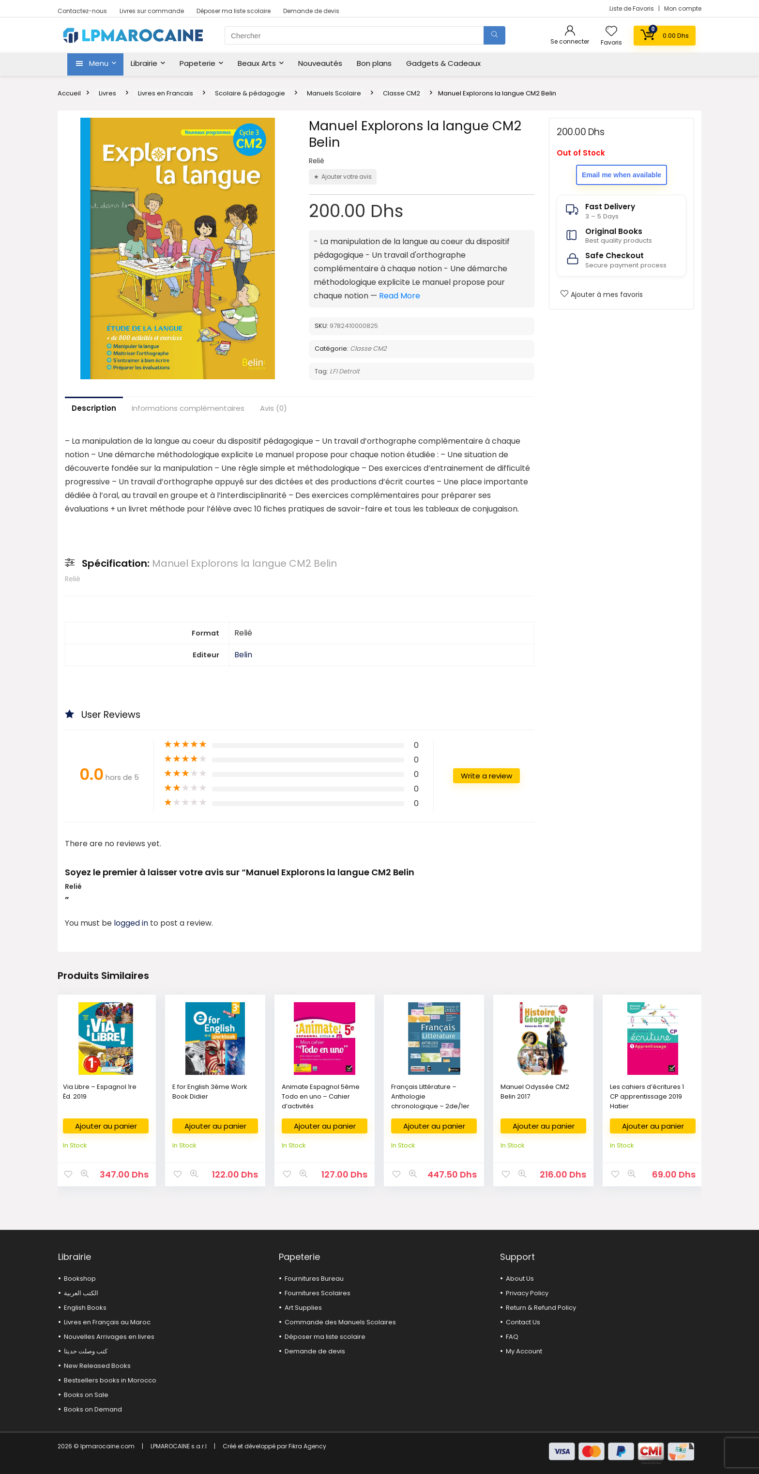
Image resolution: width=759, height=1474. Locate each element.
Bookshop (80, 1278)
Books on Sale (86, 1394)
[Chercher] (494, 35)
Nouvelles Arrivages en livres (109, 1336)
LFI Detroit (345, 371)
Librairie (144, 63)
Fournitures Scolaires (317, 1293)
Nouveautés (320, 63)
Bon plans (374, 63)
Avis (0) (273, 408)
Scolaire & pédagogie (250, 93)
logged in (132, 923)
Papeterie (197, 63)
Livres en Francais (165, 93)
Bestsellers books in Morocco (110, 1380)
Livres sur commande (152, 11)
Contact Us (523, 1322)
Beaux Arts (257, 63)
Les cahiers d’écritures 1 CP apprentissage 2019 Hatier (647, 1096)
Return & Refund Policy (541, 1307)
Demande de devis (311, 11)
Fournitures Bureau (314, 1278)
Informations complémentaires (188, 408)
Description (94, 408)
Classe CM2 (401, 93)
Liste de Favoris (632, 8)
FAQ (512, 1336)
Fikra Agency (307, 1446)
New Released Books (97, 1365)
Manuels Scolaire (334, 93)
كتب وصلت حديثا (85, 1351)
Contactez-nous (82, 11)
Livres (107, 93)
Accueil (69, 93)
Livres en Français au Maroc (107, 1322)
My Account (524, 1351)
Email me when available (621, 175)
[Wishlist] (611, 32)
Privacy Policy (527, 1293)
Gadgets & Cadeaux (443, 63)
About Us (520, 1278)
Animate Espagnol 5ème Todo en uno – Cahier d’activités (321, 1096)
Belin (243, 654)
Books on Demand (93, 1409)
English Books (85, 1307)
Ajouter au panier (106, 1126)
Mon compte (682, 8)
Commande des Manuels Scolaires (340, 1322)
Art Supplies (303, 1307)
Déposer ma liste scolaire (234, 11)
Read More (399, 295)
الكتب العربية (81, 1293)
